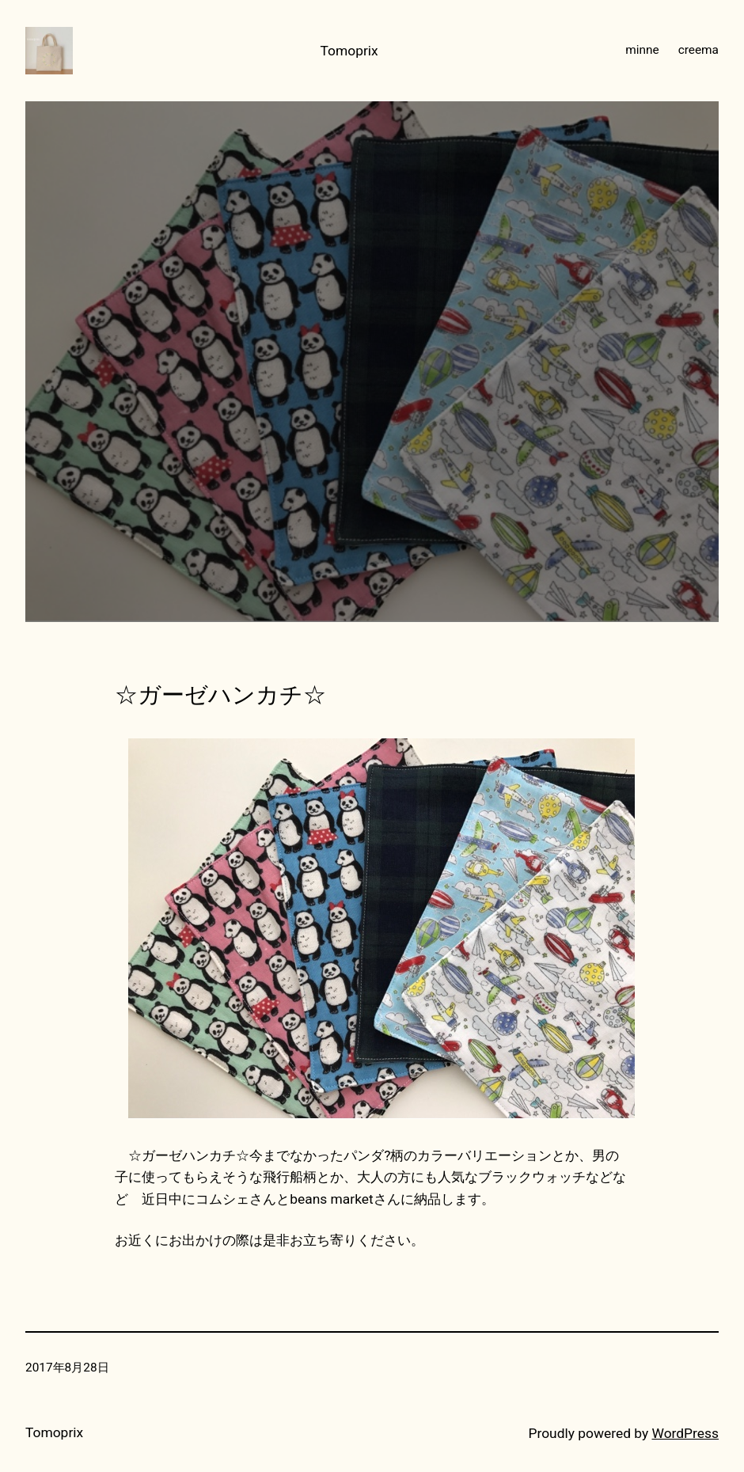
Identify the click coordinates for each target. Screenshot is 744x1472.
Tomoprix (349, 51)
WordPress (685, 1433)
